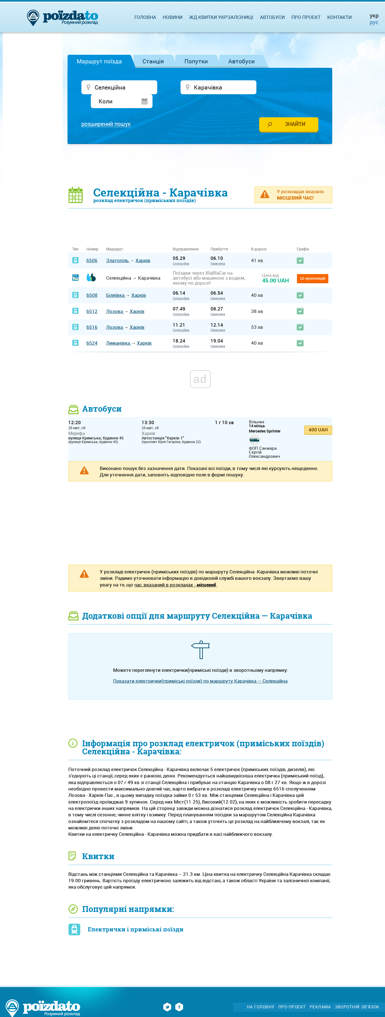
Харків (143, 247)
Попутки (196, 61)
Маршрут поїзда (99, 61)
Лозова (115, 297)
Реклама (320, 993)
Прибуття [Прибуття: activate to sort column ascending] (219, 235)
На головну (260, 993)
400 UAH (318, 416)
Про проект (306, 17)
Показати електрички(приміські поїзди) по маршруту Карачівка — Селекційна (200, 667)
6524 (92, 329)
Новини (172, 17)
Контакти (339, 17)
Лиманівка (118, 329)
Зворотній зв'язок (357, 993)
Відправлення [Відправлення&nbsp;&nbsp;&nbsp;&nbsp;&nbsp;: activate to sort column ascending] (188, 235)
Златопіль (118, 247)
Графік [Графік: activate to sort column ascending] (303, 235)
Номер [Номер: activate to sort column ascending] (92, 235)
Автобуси (241, 61)
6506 (92, 247)
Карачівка (218, 250)
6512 (92, 297)
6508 (92, 282)
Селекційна (181, 250)
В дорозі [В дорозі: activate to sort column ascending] (259, 235)
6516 (92, 313)
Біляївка (116, 282)
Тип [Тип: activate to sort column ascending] (75, 235)
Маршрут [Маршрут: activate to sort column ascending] (114, 235)
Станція (153, 61)
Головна (145, 17)
